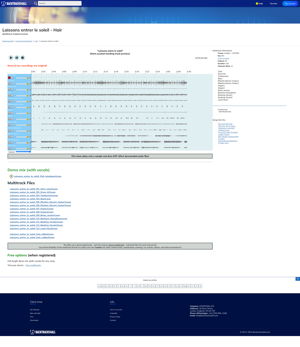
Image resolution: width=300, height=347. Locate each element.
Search (35, 3)
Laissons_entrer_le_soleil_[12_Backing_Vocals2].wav (36, 225)
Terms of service (116, 310)
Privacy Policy (115, 317)
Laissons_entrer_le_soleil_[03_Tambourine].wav (34, 195)
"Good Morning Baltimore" (228, 141)
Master (12, 152)
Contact (113, 320)
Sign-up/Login (35, 313)
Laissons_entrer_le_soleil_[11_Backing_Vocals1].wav (36, 222)
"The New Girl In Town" (226, 126)
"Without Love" (224, 130)
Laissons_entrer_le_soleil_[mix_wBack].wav (32, 234)
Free (31, 317)
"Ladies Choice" (224, 134)
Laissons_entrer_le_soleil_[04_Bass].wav (30, 198)
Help (261, 3)
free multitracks (33, 265)
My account (290, 3)
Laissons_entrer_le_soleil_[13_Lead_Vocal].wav (34, 228)
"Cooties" (221, 139)
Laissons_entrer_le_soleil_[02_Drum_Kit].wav (33, 192)
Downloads (34, 320)
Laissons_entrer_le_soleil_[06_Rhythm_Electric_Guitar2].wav (40, 205)
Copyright (113, 313)
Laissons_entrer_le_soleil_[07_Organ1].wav (31, 208)
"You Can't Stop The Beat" (228, 132)
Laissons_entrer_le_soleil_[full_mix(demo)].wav (37, 176)
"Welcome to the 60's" (226, 128)
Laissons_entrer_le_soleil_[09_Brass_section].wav (35, 215)
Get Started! (34, 310)
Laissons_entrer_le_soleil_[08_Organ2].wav (31, 212)
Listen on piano (223, 58)
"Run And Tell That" (225, 124)
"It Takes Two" (223, 143)
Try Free (273, 3)
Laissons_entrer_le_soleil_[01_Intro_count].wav (34, 189)
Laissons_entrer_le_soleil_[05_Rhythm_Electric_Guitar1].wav (40, 202)
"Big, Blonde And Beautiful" (228, 137)
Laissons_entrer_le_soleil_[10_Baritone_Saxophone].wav (38, 218)
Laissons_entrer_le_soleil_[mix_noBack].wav (32, 237)
